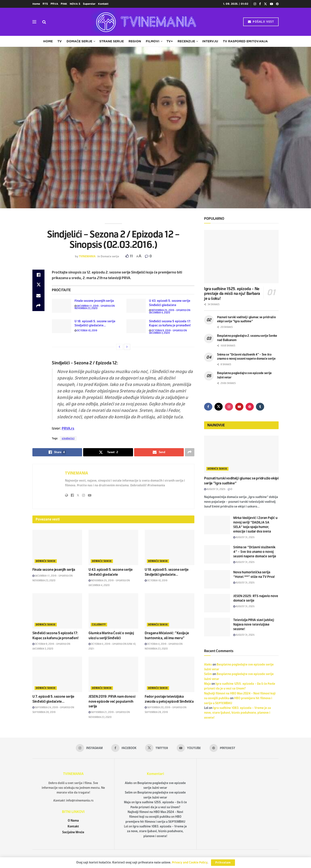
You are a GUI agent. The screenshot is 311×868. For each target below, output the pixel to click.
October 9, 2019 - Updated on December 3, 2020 (168, 331)
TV (59, 41)
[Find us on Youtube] (239, 407)
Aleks (208, 664)
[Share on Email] (38, 295)
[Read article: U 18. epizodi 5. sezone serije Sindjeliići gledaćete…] (61, 326)
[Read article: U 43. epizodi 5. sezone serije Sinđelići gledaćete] (136, 306)
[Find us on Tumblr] (260, 407)
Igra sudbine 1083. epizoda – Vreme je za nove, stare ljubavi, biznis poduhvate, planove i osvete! (237, 712)
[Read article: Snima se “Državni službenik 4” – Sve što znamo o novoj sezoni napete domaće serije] (217, 554)
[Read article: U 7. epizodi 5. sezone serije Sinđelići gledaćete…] (57, 674)
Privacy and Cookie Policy (189, 862)
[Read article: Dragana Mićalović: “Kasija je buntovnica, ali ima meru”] (169, 611)
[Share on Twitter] (38, 285)
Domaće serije (79, 41)
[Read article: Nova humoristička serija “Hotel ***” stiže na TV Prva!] (217, 579)
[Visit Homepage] (145, 22)
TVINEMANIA (87, 256)
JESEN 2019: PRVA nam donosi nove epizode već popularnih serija (112, 701)
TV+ (170, 41)
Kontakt (103, 3)
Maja (207, 684)
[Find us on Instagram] (229, 407)
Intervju (210, 41)
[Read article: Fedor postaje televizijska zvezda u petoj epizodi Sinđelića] (169, 674)
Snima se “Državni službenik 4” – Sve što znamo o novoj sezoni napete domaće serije (254, 551)
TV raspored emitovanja (245, 41)
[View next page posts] (127, 347)
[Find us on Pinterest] (250, 407)
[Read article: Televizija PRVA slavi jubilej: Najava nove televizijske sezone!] (217, 627)
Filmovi (152, 41)
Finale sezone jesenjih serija (94, 301)
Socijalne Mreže (73, 832)
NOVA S (75, 3)
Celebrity (99, 624)
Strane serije (111, 41)
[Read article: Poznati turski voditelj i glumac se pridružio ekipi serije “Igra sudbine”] (241, 454)
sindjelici (68, 438)
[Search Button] (44, 21)
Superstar (89, 3)
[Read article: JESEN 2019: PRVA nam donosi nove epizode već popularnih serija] (113, 674)
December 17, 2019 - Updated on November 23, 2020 (95, 307)
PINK (64, 3)
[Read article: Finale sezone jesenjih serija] (61, 306)
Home (36, 3)
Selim (208, 674)
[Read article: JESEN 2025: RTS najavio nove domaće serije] (217, 603)
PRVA (54, 3)
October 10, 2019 (86, 330)
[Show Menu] (34, 21)
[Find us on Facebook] (208, 407)
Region (135, 41)
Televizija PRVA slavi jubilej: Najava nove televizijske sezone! (254, 624)
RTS (45, 3)
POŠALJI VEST (261, 22)
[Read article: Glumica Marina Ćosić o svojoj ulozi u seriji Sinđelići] (113, 611)
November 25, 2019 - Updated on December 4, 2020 (169, 311)
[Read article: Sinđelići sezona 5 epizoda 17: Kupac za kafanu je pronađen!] (136, 326)
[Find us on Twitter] (218, 407)
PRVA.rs (68, 428)
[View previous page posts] (119, 347)
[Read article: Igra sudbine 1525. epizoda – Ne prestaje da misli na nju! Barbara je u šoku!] (241, 256)
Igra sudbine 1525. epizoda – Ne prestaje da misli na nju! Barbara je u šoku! (232, 293)
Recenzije (186, 41)
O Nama (73, 820)
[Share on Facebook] (38, 275)
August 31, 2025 (214, 489)
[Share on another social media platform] (38, 306)
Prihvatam (223, 862)
